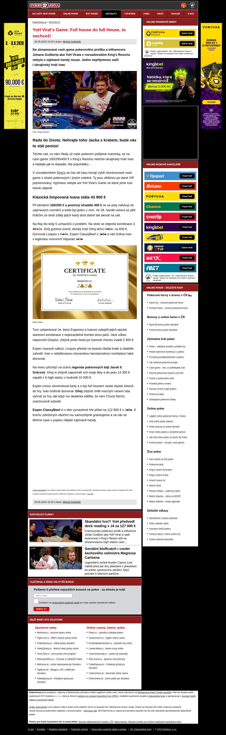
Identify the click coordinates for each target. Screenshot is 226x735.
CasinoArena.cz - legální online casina (107, 638)
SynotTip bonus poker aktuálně (163, 324)
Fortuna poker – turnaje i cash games (166, 442)
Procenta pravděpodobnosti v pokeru (166, 357)
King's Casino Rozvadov (160, 470)
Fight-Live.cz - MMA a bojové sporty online (57, 638)
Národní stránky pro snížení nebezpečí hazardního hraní (154, 722)
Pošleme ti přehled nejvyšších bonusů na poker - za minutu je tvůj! (79, 589)
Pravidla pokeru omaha (160, 383)
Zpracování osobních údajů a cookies (109, 729)
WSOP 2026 (155, 485)
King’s (61, 172)
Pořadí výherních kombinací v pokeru (166, 352)
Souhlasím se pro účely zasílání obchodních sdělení (77, 602)
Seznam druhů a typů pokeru (162, 389)
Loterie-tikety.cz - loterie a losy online (106, 648)
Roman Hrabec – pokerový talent (164, 491)
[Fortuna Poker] (211, 128)
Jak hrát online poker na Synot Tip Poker (168, 437)
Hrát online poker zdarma (161, 421)
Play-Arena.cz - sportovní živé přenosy (107, 659)
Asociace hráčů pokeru (160, 528)
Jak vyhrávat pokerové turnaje (163, 362)
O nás (31, 729)
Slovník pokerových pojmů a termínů (166, 373)
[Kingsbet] (169, 102)
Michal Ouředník (72, 41)
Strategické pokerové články (162, 399)
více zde (90, 494)
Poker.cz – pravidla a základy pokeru (106, 632)
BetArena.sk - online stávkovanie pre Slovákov (59, 664)
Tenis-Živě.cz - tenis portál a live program (56, 654)
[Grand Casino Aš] (14, 128)
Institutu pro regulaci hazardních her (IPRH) (97, 696)
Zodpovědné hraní (156, 696)
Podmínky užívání (79, 729)
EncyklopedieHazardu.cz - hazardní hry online (110, 643)
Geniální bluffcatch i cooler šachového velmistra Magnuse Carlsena (110, 553)
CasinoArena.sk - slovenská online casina (108, 673)
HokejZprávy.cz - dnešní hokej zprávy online (58, 648)
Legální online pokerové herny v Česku (167, 416)
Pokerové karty (156, 464)
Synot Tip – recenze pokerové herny (166, 302)
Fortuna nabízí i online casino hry (164, 534)
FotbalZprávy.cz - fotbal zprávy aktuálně (56, 643)
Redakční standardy (58, 729)
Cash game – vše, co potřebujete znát (167, 367)
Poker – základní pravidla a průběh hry (167, 346)
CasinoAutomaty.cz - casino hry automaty (108, 654)
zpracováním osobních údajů (65, 602)
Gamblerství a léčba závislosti (163, 518)
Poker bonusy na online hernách (164, 426)
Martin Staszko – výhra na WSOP (165, 496)
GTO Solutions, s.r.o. (167, 729)
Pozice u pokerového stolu (161, 378)
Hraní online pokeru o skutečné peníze (167, 432)
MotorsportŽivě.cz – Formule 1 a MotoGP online (59, 659)
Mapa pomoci (120, 722)
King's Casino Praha (158, 475)
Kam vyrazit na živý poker (161, 459)
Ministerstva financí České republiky (154, 692)
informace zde (90, 711)
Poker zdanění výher (159, 523)
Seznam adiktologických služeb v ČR (95, 722)
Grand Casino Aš (157, 480)
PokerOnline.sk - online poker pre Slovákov (109, 678)
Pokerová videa (156, 394)
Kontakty (41, 729)
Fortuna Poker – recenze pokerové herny (168, 308)
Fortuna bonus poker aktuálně (163, 330)
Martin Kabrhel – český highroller (164, 501)
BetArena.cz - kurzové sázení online (54, 632)
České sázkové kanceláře (161, 539)
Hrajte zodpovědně (39, 490)
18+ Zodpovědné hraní (140, 729)
